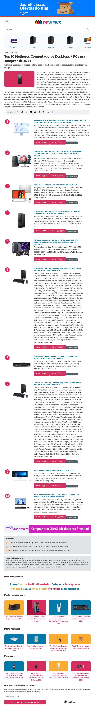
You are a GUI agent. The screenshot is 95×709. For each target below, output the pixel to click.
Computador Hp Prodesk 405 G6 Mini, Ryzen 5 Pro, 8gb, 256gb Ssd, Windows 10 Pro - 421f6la (56, 357)
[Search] (43, 29)
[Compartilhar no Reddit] (43, 112)
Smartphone (72, 584)
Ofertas (42, 142)
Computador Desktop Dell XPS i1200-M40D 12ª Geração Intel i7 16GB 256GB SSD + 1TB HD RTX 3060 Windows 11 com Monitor (58, 153)
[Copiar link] (52, 112)
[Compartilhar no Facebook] (22, 112)
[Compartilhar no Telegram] (35, 112)
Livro (13, 584)
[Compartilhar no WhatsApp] (18, 112)
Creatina (22, 584)
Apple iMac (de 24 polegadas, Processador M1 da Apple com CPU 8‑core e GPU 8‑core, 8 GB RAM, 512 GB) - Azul (60, 121)
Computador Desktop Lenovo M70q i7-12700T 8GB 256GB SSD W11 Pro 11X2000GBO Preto (57, 269)
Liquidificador (70, 589)
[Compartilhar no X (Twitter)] (26, 112)
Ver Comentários (72, 143)
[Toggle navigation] (7, 22)
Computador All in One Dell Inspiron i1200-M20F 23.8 (55, 184)
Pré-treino (54, 589)
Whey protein (40, 589)
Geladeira (58, 584)
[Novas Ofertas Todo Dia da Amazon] (47, 8)
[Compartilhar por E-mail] (48, 112)
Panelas (16, 589)
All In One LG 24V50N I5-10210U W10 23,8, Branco (54, 470)
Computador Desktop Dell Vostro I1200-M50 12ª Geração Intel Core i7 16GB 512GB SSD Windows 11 (57, 212)
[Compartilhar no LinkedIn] (31, 112)
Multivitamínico (39, 584)
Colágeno (26, 588)
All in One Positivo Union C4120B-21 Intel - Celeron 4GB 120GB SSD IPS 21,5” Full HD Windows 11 (56, 495)
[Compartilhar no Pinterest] (39, 112)
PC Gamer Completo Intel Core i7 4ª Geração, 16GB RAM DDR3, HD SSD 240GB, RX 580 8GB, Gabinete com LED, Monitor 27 (56, 242)
